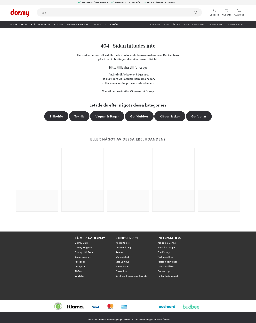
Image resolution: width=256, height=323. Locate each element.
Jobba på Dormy (167, 242)
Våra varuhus (122, 261)
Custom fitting (123, 247)
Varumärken (172, 24)
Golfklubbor (18, 24)
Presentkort (122, 271)
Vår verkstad (122, 256)
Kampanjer (216, 24)
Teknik (96, 24)
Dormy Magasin (194, 24)
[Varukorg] (239, 12)
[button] (214, 11)
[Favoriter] (227, 12)
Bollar (58, 24)
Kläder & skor (40, 24)
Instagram (80, 266)
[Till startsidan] (19, 13)
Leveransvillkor (166, 266)
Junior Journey (83, 256)
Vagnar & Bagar (77, 24)
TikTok (78, 271)
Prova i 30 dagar (166, 247)
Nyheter (155, 24)
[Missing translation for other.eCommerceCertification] (58, 306)
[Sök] (195, 12)
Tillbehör (111, 24)
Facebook (80, 261)
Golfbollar (198, 116)
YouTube (79, 275)
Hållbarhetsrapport (168, 275)
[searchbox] (112, 12)
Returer (119, 252)
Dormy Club (81, 242)
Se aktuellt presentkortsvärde (131, 275)
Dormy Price (235, 24)
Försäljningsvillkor (167, 261)
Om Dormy (164, 252)
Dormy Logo (164, 271)
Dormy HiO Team (84, 252)
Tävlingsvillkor (165, 256)
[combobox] (119, 12)
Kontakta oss (122, 242)
